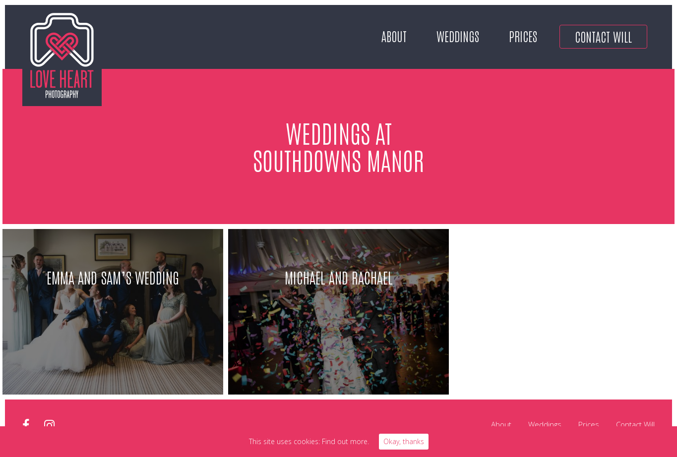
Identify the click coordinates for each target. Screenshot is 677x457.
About (394, 36)
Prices (523, 36)
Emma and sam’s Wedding (113, 277)
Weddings (457, 36)
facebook (25, 425)
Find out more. (345, 441)
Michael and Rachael (339, 277)
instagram (49, 425)
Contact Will (603, 36)
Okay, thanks (403, 441)
